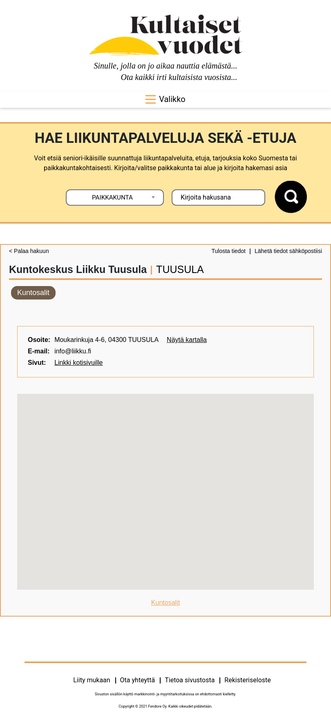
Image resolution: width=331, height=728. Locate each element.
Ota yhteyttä (137, 680)
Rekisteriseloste (247, 680)
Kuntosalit (33, 293)
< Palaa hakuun (29, 251)
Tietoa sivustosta (190, 680)
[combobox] (115, 197)
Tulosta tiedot (228, 251)
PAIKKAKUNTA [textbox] (112, 197)
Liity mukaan (91, 680)
